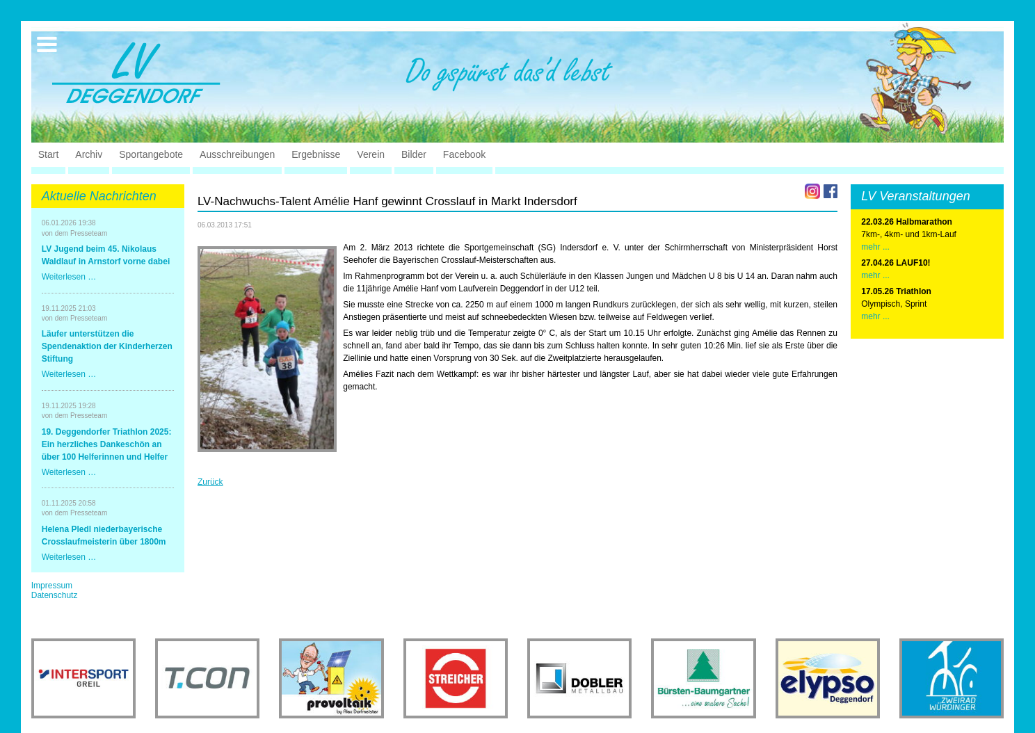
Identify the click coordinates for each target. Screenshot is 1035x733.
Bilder (413, 154)
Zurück (210, 482)
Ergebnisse (315, 154)
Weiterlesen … (69, 277)
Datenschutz (54, 595)
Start (48, 154)
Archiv (88, 154)
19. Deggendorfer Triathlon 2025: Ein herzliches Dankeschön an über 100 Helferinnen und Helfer (107, 444)
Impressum (51, 585)
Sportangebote (151, 154)
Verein (371, 154)
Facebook (464, 154)
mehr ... (875, 247)
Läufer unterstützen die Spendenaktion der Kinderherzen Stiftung (107, 346)
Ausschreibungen (237, 154)
